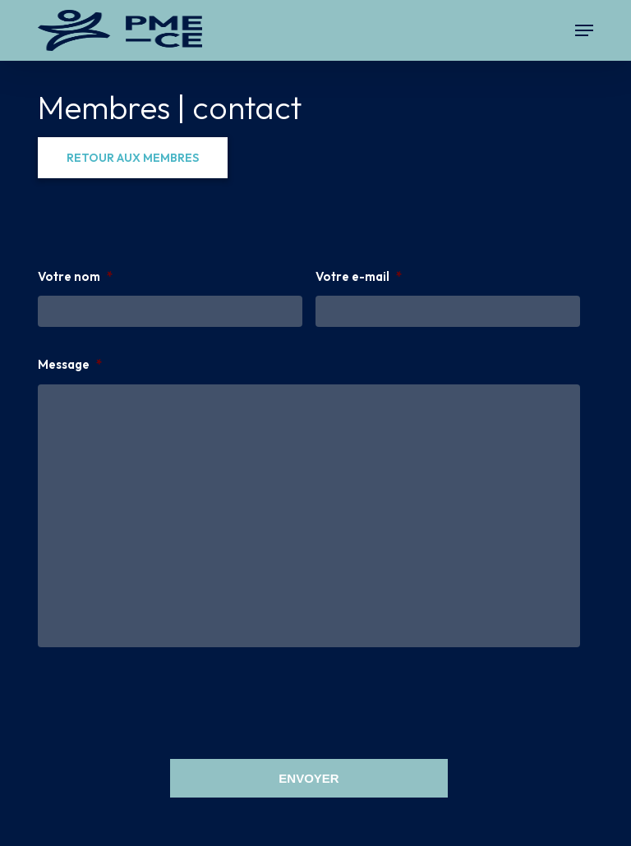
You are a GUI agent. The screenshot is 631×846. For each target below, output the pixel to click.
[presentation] (163, 701)
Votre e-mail (359, 276)
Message (70, 364)
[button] (584, 30)
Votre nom (75, 276)
